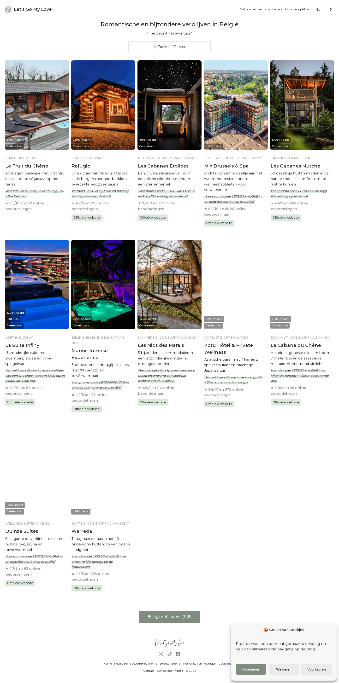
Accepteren (251, 669)
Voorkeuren (316, 669)
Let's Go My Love (33, 9)
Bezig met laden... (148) (169, 616)
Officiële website (86, 217)
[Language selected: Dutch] (323, 9)
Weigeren (283, 669)
